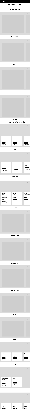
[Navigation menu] (28, 1)
